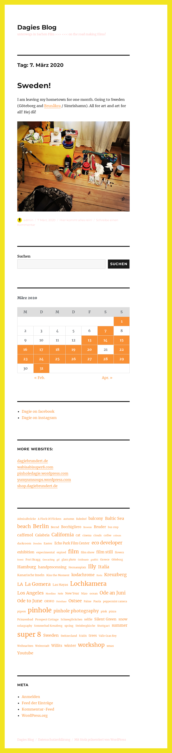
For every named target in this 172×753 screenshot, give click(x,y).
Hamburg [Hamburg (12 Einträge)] (26, 566)
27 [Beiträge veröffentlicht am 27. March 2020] (89, 359)
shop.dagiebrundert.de (37, 486)
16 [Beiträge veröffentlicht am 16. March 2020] (25, 349)
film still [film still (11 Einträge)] (104, 552)
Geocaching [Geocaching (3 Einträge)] (49, 559)
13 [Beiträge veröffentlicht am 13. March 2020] (89, 340)
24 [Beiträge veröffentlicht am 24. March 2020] (41, 359)
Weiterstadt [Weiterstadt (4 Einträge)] (42, 645)
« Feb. (39, 377)
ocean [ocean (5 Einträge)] (94, 593)
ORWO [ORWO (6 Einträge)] (49, 601)
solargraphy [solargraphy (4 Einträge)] (24, 625)
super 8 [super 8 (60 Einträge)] (29, 634)
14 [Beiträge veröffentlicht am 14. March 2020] (105, 340)
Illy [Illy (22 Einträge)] (92, 566)
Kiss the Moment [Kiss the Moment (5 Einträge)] (57, 575)
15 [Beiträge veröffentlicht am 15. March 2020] (122, 340)
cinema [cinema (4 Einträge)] (86, 535)
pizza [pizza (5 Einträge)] (112, 611)
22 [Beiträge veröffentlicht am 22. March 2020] (121, 349)
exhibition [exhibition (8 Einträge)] (25, 552)
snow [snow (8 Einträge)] (122, 619)
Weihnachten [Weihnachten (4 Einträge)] (25, 645)
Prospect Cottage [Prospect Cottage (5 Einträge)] (47, 619)
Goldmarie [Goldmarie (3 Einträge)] (83, 559)
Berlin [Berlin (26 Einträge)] (41, 526)
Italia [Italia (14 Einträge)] (103, 566)
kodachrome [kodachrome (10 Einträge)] (83, 575)
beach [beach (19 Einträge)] (24, 526)
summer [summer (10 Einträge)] (119, 625)
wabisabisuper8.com (35, 467)
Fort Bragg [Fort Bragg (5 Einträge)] (33, 559)
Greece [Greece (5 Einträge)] (105, 559)
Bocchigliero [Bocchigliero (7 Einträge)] (71, 527)
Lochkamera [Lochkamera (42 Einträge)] (88, 583)
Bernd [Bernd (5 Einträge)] (55, 527)
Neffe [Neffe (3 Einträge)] (60, 593)
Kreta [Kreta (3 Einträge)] (99, 575)
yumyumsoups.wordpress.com (44, 479)
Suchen (23, 256)
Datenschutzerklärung (54, 740)
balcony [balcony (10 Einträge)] (95, 518)
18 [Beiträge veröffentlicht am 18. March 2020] (57, 349)
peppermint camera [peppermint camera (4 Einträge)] (115, 601)
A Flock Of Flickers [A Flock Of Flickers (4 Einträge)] (49, 518)
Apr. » (107, 377)
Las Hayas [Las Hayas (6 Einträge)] (60, 585)
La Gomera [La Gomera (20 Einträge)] (38, 584)
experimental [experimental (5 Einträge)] (45, 552)
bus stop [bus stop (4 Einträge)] (113, 527)
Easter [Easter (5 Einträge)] (48, 543)
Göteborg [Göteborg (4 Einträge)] (117, 559)
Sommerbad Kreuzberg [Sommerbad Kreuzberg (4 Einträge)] (48, 625)
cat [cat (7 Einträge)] (78, 535)
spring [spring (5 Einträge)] (68, 625)
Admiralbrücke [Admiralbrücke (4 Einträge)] (26, 518)
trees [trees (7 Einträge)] (93, 636)
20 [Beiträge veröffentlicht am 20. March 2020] (89, 349)
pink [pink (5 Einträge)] (104, 611)
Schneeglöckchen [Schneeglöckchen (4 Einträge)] (71, 619)
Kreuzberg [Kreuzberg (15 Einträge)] (115, 574)
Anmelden (31, 696)
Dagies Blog (37, 27)
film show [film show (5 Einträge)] (87, 552)
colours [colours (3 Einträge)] (117, 535)
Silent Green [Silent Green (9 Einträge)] (105, 619)
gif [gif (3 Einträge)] (58, 559)
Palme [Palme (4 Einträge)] (87, 601)
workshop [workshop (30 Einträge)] (91, 644)
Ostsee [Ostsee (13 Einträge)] (75, 600)
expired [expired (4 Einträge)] (61, 552)
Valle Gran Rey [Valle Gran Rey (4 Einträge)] (107, 635)
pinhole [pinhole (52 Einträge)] (40, 610)
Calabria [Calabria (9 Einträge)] (42, 535)
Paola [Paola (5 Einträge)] (97, 601)
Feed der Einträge (37, 703)
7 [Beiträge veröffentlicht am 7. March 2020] (105, 330)
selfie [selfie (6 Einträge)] (88, 619)
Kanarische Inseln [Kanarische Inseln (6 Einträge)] (30, 575)
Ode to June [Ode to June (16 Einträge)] (29, 600)
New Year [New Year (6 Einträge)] (72, 593)
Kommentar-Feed (38, 709)
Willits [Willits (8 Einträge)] (56, 645)
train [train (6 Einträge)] (83, 636)
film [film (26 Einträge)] (73, 551)
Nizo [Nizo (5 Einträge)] (84, 593)
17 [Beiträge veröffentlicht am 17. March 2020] (41, 349)
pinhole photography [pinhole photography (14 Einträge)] (76, 610)
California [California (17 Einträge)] (63, 535)
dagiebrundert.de (32, 461)
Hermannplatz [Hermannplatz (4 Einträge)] (77, 567)
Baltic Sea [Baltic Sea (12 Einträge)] (114, 518)
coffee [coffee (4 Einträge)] (107, 535)
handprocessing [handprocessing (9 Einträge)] (52, 567)
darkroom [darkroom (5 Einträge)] (24, 543)
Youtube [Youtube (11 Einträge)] (25, 653)
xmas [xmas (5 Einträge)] (110, 645)
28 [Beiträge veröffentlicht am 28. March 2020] (105, 359)
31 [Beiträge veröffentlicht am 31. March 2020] (41, 368)
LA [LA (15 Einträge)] (20, 584)
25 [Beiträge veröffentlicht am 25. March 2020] (57, 359)
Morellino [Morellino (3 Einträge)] (51, 593)
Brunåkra (52, 106)
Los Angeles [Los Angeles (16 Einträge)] (30, 593)
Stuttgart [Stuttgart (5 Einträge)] (103, 625)
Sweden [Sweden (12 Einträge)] (51, 635)
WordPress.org (35, 715)
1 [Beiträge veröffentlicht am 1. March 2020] (122, 321)
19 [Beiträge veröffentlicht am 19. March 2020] (73, 349)
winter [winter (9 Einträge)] (70, 645)
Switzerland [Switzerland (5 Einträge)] (69, 635)
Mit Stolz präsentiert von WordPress (100, 740)
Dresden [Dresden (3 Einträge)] (37, 543)
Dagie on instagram (39, 417)
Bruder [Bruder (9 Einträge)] (100, 527)
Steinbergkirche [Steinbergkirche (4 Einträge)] (85, 625)
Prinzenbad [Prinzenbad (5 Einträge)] (25, 619)
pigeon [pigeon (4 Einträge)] (21, 611)
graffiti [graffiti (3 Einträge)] (94, 559)
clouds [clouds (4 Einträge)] (97, 535)
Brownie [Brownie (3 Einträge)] (87, 527)
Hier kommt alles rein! (76, 220)
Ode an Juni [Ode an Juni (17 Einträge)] (113, 593)
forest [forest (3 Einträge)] (20, 559)
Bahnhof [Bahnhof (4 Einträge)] (81, 518)
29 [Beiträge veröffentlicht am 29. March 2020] (121, 359)
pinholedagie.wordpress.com (42, 473)
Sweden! (34, 85)
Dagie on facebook (38, 411)
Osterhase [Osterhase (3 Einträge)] (61, 601)
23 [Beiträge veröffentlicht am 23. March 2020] (25, 359)
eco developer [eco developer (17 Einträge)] (107, 543)
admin (28, 220)
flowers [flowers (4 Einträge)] (119, 552)
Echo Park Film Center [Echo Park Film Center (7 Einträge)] (72, 543)
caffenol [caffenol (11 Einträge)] (25, 535)
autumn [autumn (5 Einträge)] (68, 518)
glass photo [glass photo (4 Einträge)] (69, 559)
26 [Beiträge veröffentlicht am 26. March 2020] (73, 359)
